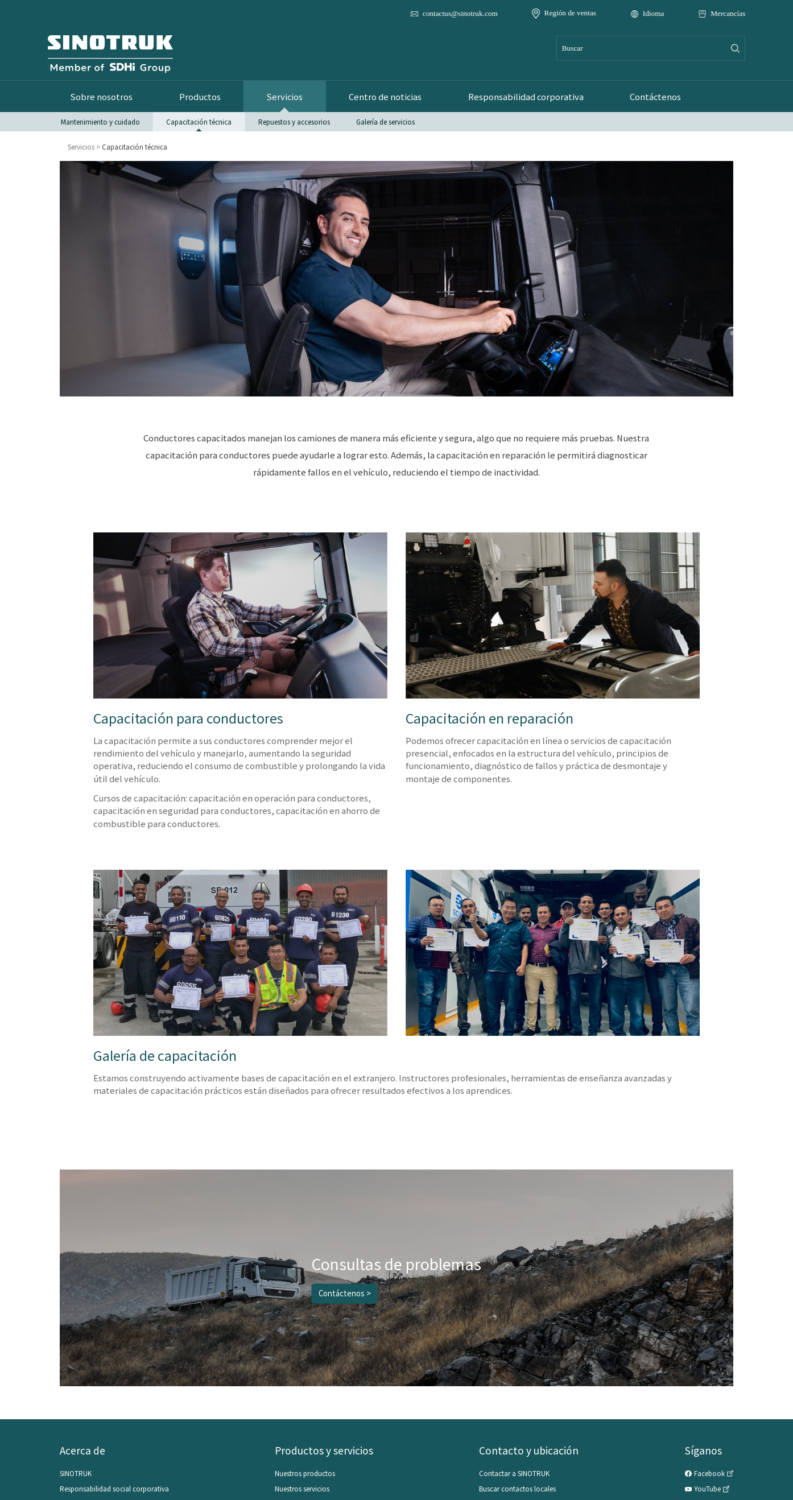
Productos (195, 96)
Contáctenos (639, 96)
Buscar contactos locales (517, 1488)
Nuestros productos (305, 1473)
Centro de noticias (375, 96)
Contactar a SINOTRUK (514, 1473)
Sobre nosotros (100, 96)
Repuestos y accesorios (294, 121)
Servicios (278, 96)
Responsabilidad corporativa (512, 96)
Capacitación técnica (199, 121)
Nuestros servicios (302, 1488)
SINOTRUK (76, 1473)
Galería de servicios (385, 121)
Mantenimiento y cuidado (100, 121)
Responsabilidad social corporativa (114, 1488)
